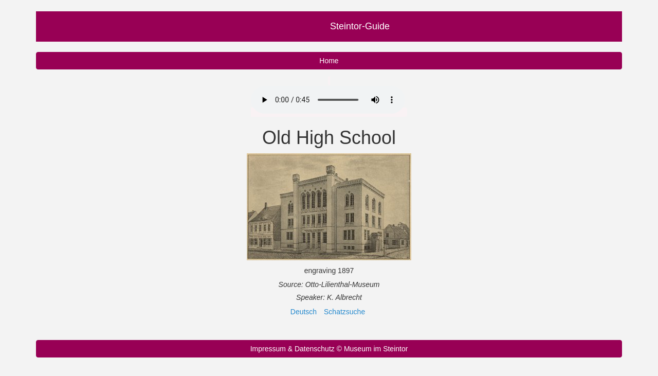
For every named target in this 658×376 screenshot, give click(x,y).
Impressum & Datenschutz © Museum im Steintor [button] (329, 349)
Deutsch (303, 312)
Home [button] (328, 61)
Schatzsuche (344, 312)
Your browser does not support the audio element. (328, 100)
